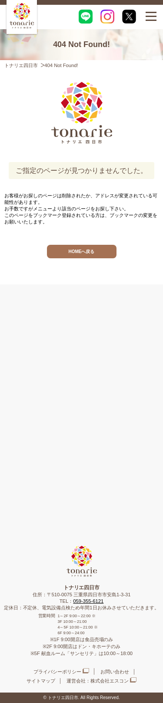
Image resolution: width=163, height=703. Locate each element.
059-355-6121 (88, 601)
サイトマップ (41, 680)
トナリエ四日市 (21, 65)
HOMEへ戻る (82, 251)
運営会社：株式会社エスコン (98, 680)
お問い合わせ (114, 671)
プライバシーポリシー (57, 671)
